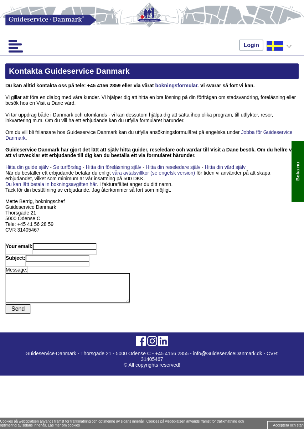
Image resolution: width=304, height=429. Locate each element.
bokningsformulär (176, 85)
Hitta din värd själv (226, 167)
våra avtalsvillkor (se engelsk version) (153, 173)
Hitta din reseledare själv (173, 167)
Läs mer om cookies (64, 425)
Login (251, 45)
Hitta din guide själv (27, 167)
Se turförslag (67, 167)
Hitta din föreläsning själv (113, 167)
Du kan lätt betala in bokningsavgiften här (51, 184)
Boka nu (297, 171)
